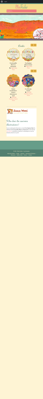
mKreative (27, 151)
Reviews (22, 153)
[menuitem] (2, 1)
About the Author (11, 153)
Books (18, 153)
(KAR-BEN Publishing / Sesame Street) (13, 99)
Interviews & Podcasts (30, 153)
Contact (30, 155)
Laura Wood (9, 131)
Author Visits (19, 155)
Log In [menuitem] (5, 1)
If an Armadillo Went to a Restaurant (13, 64)
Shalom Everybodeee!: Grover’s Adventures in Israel (13, 92)
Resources (13, 155)
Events (25, 155)
